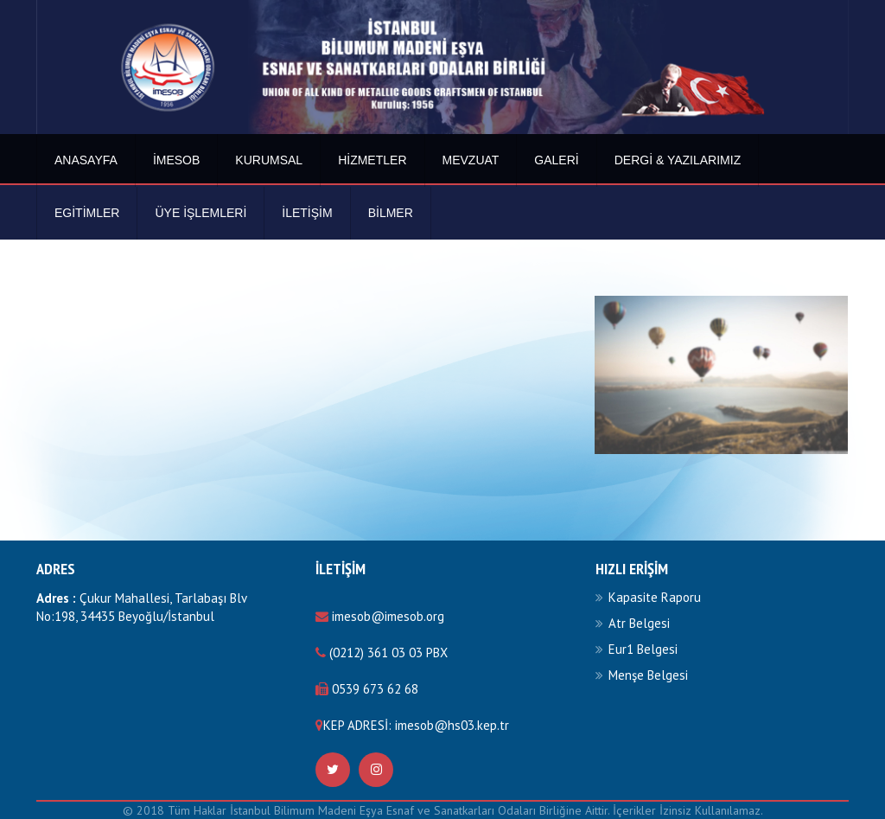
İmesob (176, 160)
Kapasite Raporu (654, 597)
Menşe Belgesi (648, 675)
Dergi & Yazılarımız (678, 160)
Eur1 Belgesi (643, 649)
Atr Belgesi (639, 623)
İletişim (307, 213)
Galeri (556, 160)
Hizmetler (372, 160)
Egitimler (86, 213)
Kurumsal (268, 160)
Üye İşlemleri (200, 213)
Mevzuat (471, 160)
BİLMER (390, 213)
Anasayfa (86, 160)
